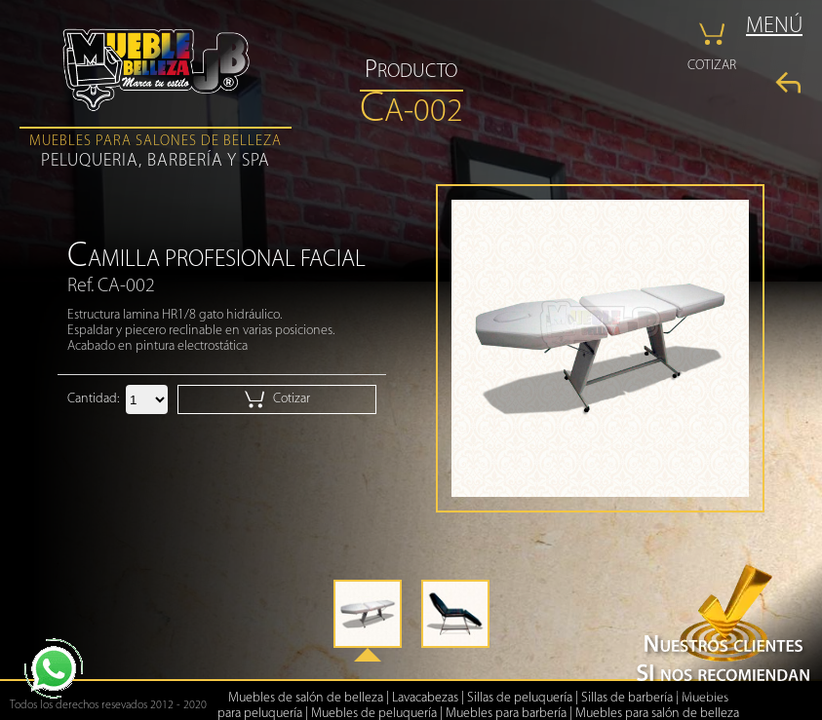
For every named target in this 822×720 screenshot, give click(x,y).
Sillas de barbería (627, 698)
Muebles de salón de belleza (305, 698)
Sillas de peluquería (519, 698)
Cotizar (277, 399)
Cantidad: (93, 399)
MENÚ (774, 27)
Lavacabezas (425, 698)
